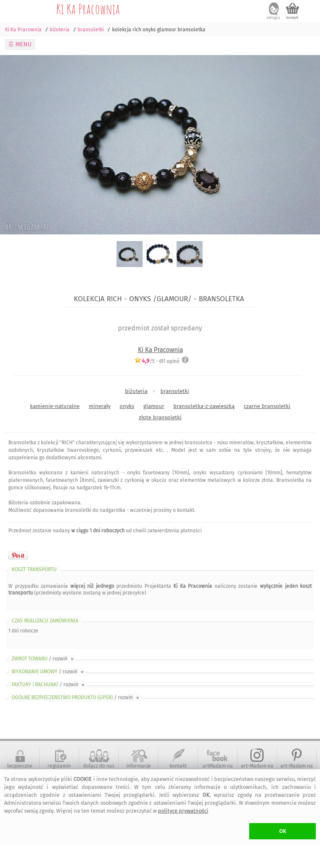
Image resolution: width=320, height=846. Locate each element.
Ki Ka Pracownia (88, 9)
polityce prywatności (183, 811)
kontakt (178, 766)
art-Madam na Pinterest (296, 769)
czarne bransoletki (267, 406)
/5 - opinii (156, 361)
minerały (99, 406)
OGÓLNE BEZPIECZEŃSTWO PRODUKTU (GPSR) (76, 697)
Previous (13, 145)
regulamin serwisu (59, 769)
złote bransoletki (160, 417)
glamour (153, 406)
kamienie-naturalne (55, 406)
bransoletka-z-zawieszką (204, 406)
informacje (138, 766)
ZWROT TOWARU (43, 659)
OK (282, 831)
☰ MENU (20, 44)
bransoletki (174, 391)
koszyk (292, 17)
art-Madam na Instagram (257, 769)
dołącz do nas (99, 766)
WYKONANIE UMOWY (48, 672)
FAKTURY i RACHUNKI (49, 684)
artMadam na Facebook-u (217, 769)
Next (306, 145)
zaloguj (273, 17)
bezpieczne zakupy (19, 769)
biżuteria (136, 391)
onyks (127, 406)
